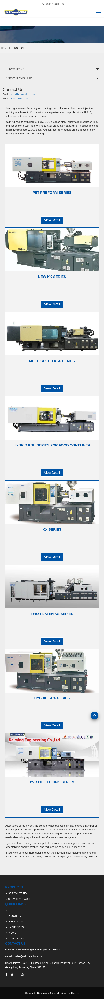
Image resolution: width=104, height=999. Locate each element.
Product (18, 48)
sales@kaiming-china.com (22, 94)
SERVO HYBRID (16, 69)
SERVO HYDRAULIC (18, 78)
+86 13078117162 (55, 4)
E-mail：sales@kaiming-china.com (24, 956)
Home (4, 48)
